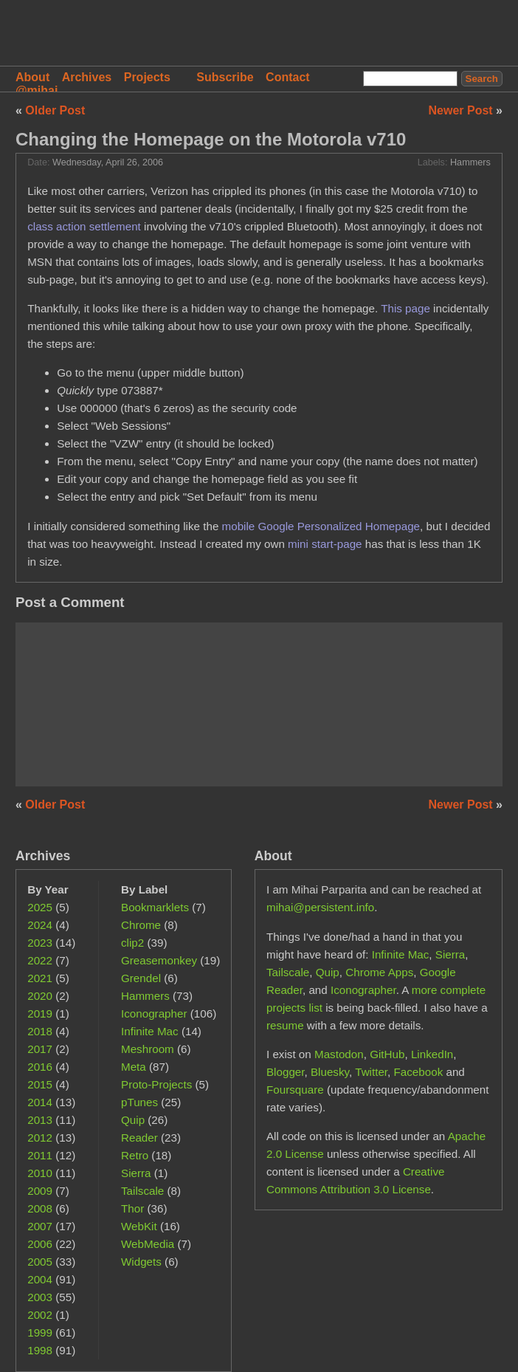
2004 (39, 1279)
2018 (39, 1031)
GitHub (387, 1054)
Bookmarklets (155, 907)
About (32, 77)
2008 (39, 1208)
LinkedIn (432, 1054)
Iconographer (154, 1013)
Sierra (136, 1173)
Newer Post (463, 110)
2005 (39, 1261)
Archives (87, 77)
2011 (39, 1155)
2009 (39, 1190)
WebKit (139, 1226)
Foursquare (295, 1089)
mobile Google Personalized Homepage (321, 526)
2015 (39, 1084)
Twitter (371, 1072)
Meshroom (147, 1049)
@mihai (36, 90)
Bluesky (330, 1072)
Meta (133, 1066)
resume (285, 1025)
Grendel (141, 978)
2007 (39, 1226)
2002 (39, 1314)
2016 (39, 1066)
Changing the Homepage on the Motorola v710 (210, 139)
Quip (133, 1120)
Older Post (55, 110)
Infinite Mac (150, 1031)
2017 (39, 1049)
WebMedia (147, 1244)
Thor (132, 1208)
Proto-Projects (156, 1084)
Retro (134, 1155)
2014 (39, 1102)
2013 (39, 1120)
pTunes (139, 1102)
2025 (39, 907)
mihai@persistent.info (320, 907)
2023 (39, 942)
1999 (39, 1332)
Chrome (141, 925)
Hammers (470, 162)
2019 (39, 1013)
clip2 (132, 942)
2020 (39, 995)
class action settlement (84, 226)
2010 (39, 1173)
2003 (39, 1297)
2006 (39, 1244)
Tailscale (142, 1190)
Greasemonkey (159, 960)
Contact (288, 77)
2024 (39, 925)
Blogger (285, 1072)
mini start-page (325, 544)
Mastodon (339, 1054)
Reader (139, 1137)
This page (405, 308)
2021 (39, 978)
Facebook (418, 1072)
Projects (147, 77)
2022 (39, 960)
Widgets (141, 1261)
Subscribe (224, 77)
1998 (39, 1350)
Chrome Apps (379, 972)
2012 (39, 1137)
